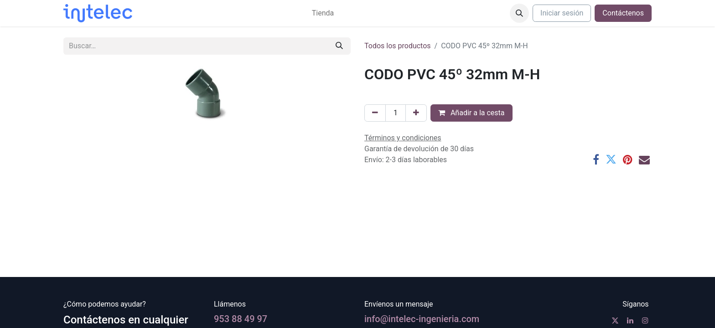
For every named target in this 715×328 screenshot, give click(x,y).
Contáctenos (623, 13)
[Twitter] (611, 159)
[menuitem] (322, 13)
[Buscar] (339, 46)
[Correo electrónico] (644, 159)
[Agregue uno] (416, 113)
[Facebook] (596, 159)
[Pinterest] (627, 159)
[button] (519, 13)
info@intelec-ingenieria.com (421, 318)
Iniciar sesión (561, 13)
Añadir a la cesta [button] (471, 112)
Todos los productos (397, 45)
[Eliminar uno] (375, 113)
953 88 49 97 (240, 318)
